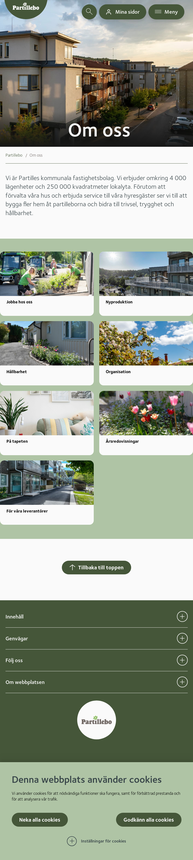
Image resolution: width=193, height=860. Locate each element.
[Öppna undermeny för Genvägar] (182, 638)
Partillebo (14, 155)
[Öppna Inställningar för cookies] (96, 841)
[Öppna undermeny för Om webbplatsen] (182, 682)
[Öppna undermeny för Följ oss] (182, 660)
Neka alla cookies (39, 819)
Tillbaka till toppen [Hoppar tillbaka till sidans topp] (96, 567)
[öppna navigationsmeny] (166, 11)
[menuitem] (17, 155)
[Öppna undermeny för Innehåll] (182, 616)
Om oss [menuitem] (35, 155)
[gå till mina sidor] (122, 11)
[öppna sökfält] (89, 11)
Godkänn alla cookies (148, 819)
